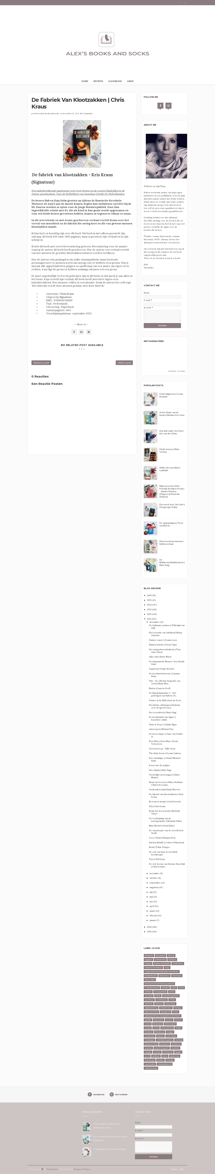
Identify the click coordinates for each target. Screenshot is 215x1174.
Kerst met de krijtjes (159, 765)
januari (153, 920)
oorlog (178, 1040)
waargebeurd (164, 1064)
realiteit (175, 1048)
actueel (148, 995)
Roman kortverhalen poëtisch (159, 983)
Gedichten (178, 963)
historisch (158, 1020)
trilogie (170, 1060)
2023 (149, 609)
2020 (149, 927)
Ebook (171, 955)
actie (171, 991)
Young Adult (160, 991)
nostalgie (149, 1040)
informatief (170, 1024)
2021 (149, 619)
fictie (175, 1012)
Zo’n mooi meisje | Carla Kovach (165, 801)
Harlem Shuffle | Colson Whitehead (166, 842)
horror (169, 1020)
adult (157, 995)
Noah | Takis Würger (159, 847)
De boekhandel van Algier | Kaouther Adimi (162, 718)
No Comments (86, 113)
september (155, 882)
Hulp (167, 967)
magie (170, 1032)
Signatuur (66, 297)
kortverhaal (167, 1028)
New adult (150, 979)
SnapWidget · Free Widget (176, 371)
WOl (174, 987)
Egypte (148, 959)
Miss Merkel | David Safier (162, 825)
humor (178, 1020)
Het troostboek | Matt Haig (162, 712)
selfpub (156, 1056)
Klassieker (164, 975)
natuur (160, 1036)
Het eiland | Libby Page (160, 770)
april (152, 906)
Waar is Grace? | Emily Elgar (163, 724)
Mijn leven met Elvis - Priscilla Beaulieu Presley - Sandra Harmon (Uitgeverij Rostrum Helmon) (171, 491)
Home (174, 1169)
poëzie (148, 1048)
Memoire (176, 975)
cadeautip (162, 999)
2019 (149, 931)
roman (157, 1052)
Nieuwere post (41, 362)
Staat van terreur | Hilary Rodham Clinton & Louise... (165, 783)
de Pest (148, 1004)
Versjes (165, 987)
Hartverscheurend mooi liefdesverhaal (171, 542)
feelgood (165, 1012)
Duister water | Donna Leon (163, 640)
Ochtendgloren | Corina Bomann (109, 1149)
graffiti (148, 1020)
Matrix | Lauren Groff (159, 688)
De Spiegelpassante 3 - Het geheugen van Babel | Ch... (163, 694)
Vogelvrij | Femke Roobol (161, 668)
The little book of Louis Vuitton (165, 753)
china (172, 999)
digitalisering (151, 1008)
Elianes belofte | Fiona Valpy (163, 644)
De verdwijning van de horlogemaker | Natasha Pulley (165, 819)
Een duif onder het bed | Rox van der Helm (171, 432)
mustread (149, 1036)
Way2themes (52, 1169)
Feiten (148, 963)
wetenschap (151, 1068)
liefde (178, 1028)
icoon (147, 1024)
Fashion (172, 959)
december (155, 622)
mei (152, 901)
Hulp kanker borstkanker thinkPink (161, 971)
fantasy (177, 1008)
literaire (148, 1032)
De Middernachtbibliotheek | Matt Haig (171, 562)
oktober (154, 878)
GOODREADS (115, 81)
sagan (178, 1052)
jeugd (148, 1028)
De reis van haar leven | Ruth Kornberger (163, 853)
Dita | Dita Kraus (157, 806)
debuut (159, 1004)
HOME (85, 81)
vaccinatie (150, 1064)
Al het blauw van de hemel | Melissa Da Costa (171, 413)
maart (153, 911)
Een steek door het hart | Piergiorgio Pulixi (172, 505)
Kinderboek (151, 975)
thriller (160, 1060)
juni (152, 896)
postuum (164, 1044)
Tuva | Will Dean (157, 859)
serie (165, 1056)
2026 (149, 595)
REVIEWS (98, 81)
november (155, 873)
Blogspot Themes (82, 1169)
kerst (156, 1028)
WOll (181, 987)
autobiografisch (170, 995)
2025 (149, 600)
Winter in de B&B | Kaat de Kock (165, 700)
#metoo (149, 955)
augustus (154, 887)
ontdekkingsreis (165, 1040)
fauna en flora (151, 1012)
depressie (170, 1004)
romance (167, 1052)
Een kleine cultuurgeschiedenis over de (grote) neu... (164, 706)
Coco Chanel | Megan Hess (162, 837)
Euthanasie (160, 959)
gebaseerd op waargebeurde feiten (162, 1016)
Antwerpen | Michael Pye (161, 729)
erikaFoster (165, 1008)
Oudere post (124, 362)
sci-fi (147, 1056)
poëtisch (176, 1044)
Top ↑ (182, 1169)
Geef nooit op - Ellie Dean (162, 748)
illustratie (157, 1024)
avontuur (149, 999)
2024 (149, 604)
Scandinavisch (152, 987)
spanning (174, 1056)
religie (148, 1052)
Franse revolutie (162, 963)
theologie (149, 1060)
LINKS (130, 81)
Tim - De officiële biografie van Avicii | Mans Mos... (164, 682)
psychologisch (162, 1048)
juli (151, 892)
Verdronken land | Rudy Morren (164, 789)
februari (154, 915)
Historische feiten (153, 967)
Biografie (160, 955)
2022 (149, 614)
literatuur (159, 1032)
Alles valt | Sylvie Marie (160, 656)
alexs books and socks (49, 113)
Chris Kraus (66, 293)
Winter (148, 991)
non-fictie (171, 1036)
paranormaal (151, 1044)
